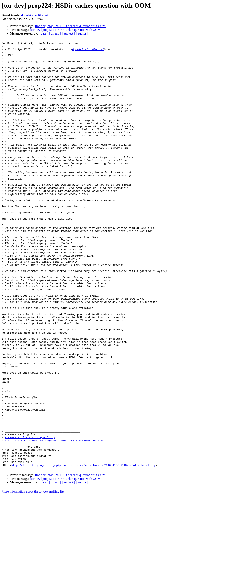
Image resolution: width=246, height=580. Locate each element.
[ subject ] (68, 33)
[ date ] (43, 33)
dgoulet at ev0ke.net (34, 15)
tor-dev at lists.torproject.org (30, 517)
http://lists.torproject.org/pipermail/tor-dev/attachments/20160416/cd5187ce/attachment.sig (83, 550)
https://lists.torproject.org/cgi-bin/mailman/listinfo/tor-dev (54, 520)
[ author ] (82, 33)
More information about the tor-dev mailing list (33, 576)
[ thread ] (55, 33)
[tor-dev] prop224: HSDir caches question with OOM (70, 26)
